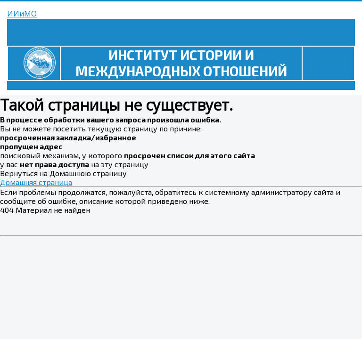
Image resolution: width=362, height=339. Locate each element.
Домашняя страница (36, 182)
